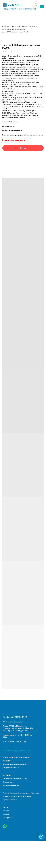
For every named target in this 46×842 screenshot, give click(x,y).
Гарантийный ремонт (10, 800)
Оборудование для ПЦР (11, 767)
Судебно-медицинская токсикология (13, 29)
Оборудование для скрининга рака (15, 778)
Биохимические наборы (11, 785)
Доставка (6, 811)
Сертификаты (7, 818)
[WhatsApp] (5, 828)
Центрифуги (7, 761)
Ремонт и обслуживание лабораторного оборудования (21, 793)
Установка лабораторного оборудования (17, 796)
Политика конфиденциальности (17, 751)
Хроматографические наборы (26, 26)
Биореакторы (7, 782)
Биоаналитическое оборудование (14, 764)
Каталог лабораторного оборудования (16, 757)
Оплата (5, 807)
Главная (5, 26)
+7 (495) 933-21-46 (19, 717)
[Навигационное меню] (42, 6)
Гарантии (6, 814)
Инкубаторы (7, 775)
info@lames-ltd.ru (15, 721)
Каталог (12, 26)
